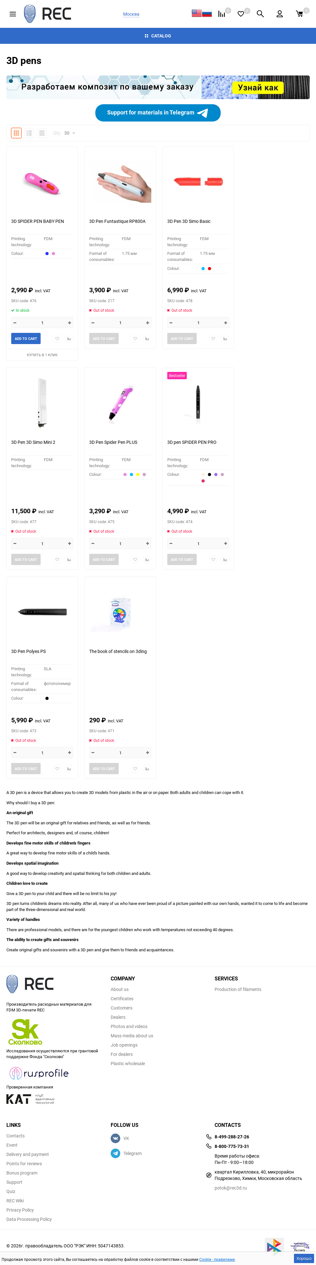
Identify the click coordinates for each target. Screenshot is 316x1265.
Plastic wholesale (128, 1063)
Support (14, 1182)
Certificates (122, 998)
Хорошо (304, 1258)
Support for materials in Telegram (158, 112)
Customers (121, 1008)
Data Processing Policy (29, 1219)
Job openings (124, 1045)
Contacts (15, 1136)
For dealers (122, 1054)
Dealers (118, 1017)
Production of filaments (238, 989)
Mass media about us (132, 1035)
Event (12, 1145)
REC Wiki (15, 1200)
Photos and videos (129, 1026)
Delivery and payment (27, 1154)
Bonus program (21, 1173)
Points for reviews (24, 1163)
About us (120, 989)
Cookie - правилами (217, 1259)
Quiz (10, 1191)
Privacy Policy (20, 1210)
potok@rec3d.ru (231, 1188)
